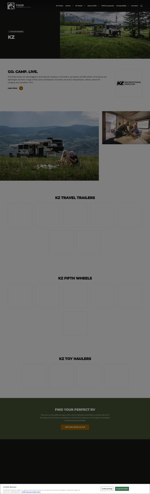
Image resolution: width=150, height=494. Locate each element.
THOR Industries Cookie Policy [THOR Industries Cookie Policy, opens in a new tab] (31, 492)
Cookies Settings (107, 489)
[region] (75, 489)
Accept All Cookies (122, 489)
